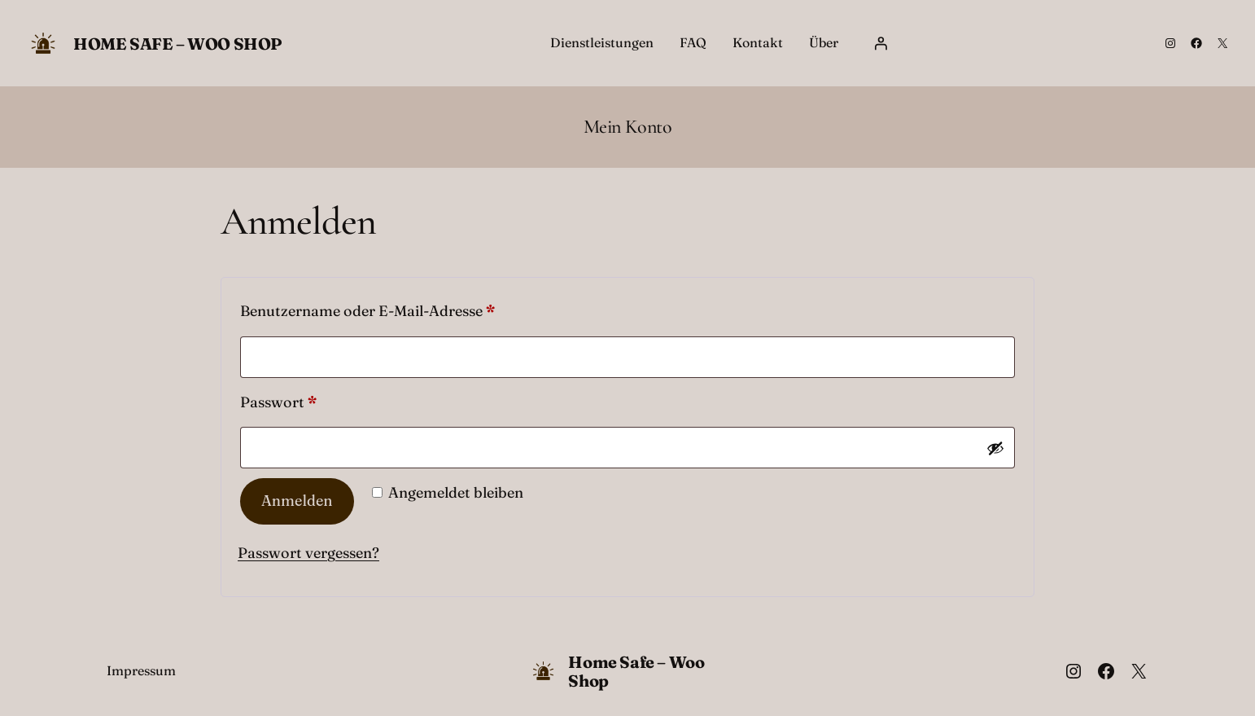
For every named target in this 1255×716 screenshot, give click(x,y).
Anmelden (297, 500)
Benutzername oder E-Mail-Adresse (409, 308)
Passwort (320, 399)
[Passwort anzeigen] (995, 448)
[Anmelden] (880, 43)
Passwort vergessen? (308, 552)
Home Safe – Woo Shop (177, 43)
